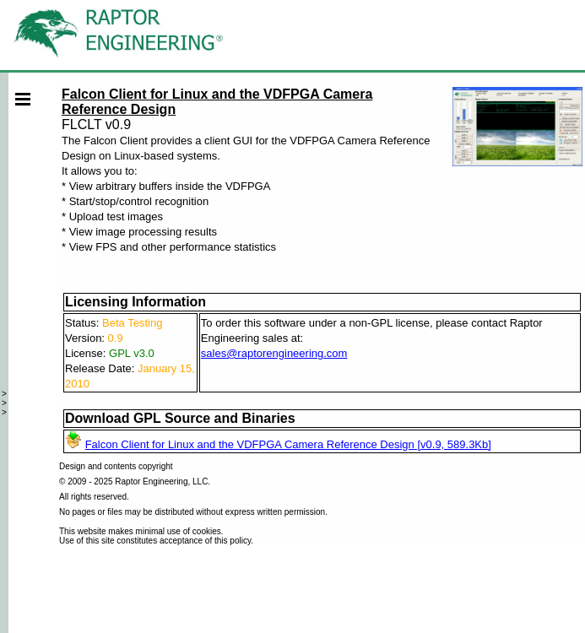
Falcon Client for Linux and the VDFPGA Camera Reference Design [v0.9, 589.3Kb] (288, 444)
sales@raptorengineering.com (274, 353)
